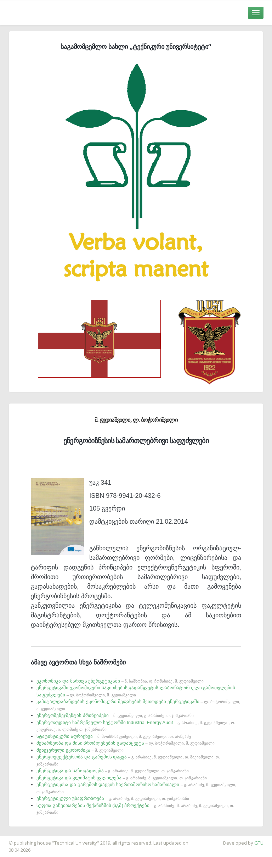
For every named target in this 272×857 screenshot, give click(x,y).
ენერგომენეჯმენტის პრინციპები (115, 715)
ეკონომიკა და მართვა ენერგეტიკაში (119, 681)
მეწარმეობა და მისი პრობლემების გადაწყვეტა (125, 743)
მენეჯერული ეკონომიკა (80, 750)
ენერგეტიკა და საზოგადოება (112, 770)
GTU (259, 843)
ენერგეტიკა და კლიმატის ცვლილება (121, 777)
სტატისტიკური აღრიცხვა (113, 736)
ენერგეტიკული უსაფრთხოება (112, 798)
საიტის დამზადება (21, 839)
